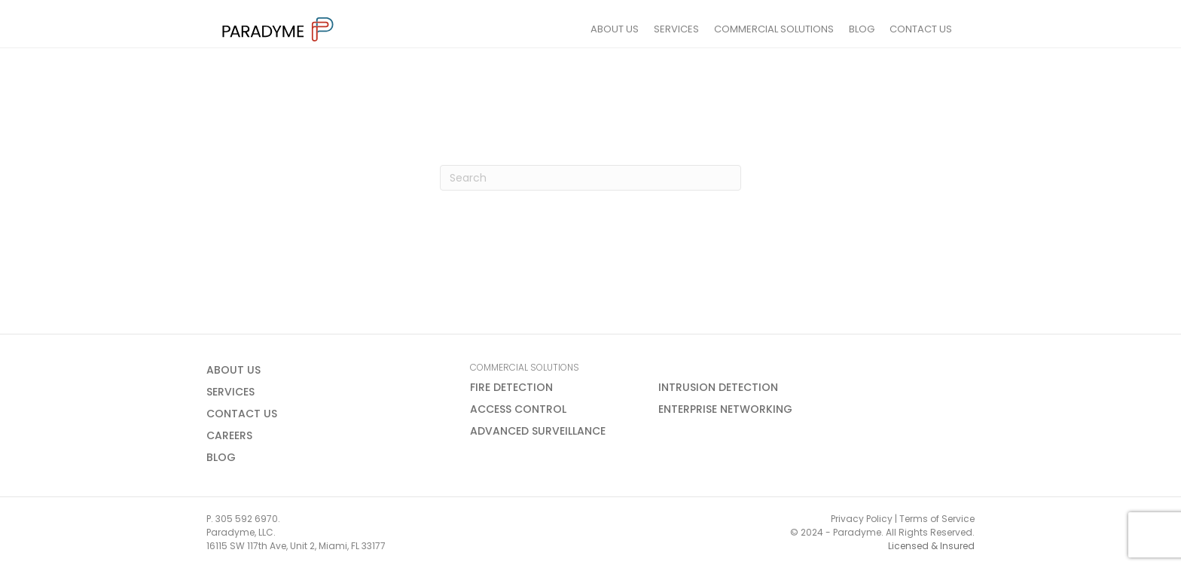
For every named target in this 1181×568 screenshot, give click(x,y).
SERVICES (691, 29)
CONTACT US (936, 29)
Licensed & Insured (931, 545)
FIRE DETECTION (511, 387)
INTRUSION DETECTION (718, 387)
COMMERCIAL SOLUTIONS (789, 29)
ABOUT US (630, 29)
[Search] (590, 178)
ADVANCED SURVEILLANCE (538, 430)
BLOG (877, 29)
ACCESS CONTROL (518, 409)
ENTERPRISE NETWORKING (725, 409)
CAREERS (229, 435)
